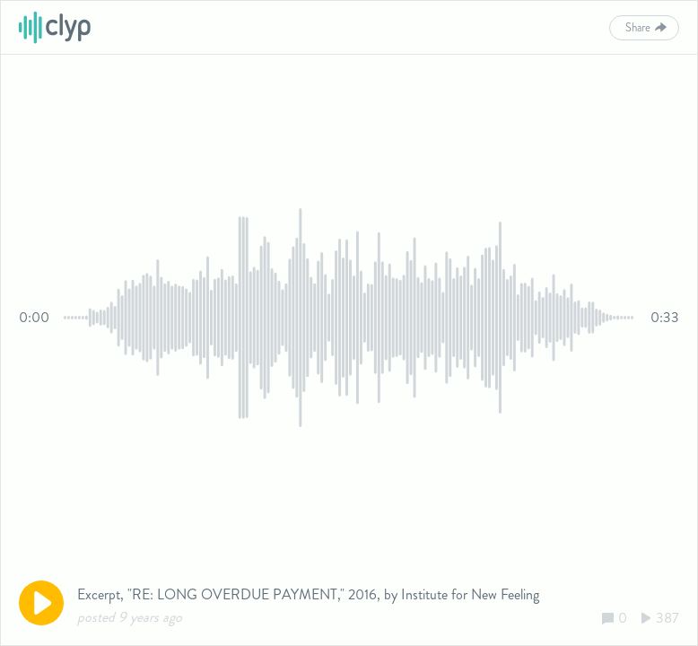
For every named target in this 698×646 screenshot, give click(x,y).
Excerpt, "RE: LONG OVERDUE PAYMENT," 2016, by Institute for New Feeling (308, 594)
